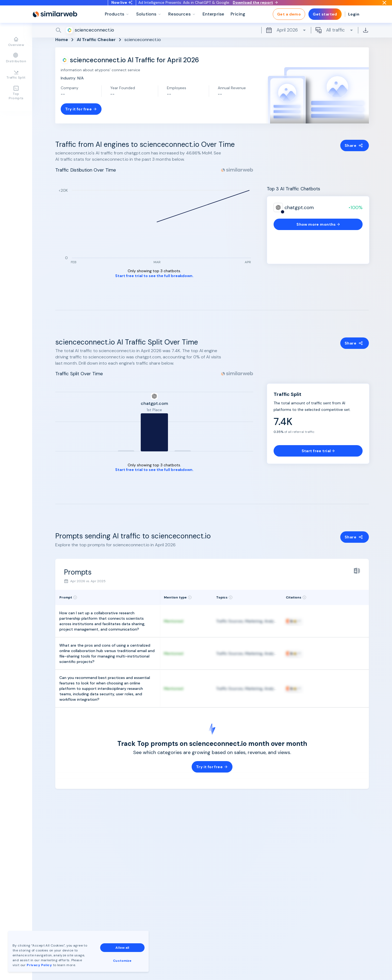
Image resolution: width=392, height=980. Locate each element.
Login (353, 21)
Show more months (318, 224)
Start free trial (318, 450)
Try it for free (81, 109)
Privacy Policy (39, 965)
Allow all (122, 947)
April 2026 (286, 38)
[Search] (212, 37)
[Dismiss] (384, 6)
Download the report (255, 6)
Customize (122, 961)
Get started (325, 21)
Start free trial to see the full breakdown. (154, 276)
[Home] (55, 21)
